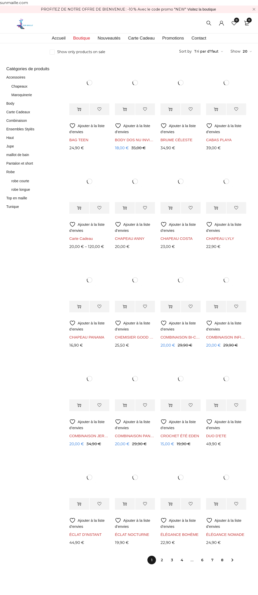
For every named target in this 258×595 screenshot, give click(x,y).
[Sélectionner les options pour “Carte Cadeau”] (79, 208)
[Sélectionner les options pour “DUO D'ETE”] (216, 405)
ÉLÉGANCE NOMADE (225, 534)
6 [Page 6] (202, 560)
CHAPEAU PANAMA (86, 337)
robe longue (20, 190)
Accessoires (15, 77)
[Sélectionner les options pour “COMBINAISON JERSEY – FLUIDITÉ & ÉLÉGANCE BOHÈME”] (79, 405)
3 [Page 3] (172, 560)
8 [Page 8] (222, 560)
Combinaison (16, 121)
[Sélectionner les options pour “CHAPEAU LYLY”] (216, 208)
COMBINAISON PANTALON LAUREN (135, 436)
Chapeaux (19, 86)
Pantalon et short (19, 163)
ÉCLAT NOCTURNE (132, 534)
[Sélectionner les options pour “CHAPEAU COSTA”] (170, 208)
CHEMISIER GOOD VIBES (135, 337)
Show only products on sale (81, 52)
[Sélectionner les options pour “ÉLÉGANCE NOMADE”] (216, 504)
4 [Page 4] (182, 560)
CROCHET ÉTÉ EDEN (179, 436)
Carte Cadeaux (18, 112)
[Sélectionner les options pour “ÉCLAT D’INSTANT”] (79, 504)
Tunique (12, 207)
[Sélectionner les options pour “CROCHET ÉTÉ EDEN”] (170, 405)
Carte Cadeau (81, 238)
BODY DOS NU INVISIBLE (135, 140)
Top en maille (16, 198)
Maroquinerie (21, 95)
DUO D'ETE (216, 436)
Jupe (10, 146)
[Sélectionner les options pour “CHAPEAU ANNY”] (125, 208)
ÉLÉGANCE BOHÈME (179, 534)
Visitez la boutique (201, 9)
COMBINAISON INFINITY (226, 337)
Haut (10, 138)
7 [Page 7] (212, 560)
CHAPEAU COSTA (176, 238)
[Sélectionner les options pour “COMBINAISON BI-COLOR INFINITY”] (170, 307)
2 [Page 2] (162, 560)
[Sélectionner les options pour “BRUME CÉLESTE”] (170, 109)
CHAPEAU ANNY (130, 238)
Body (10, 103)
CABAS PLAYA (219, 140)
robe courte (20, 181)
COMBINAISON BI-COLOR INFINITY (180, 337)
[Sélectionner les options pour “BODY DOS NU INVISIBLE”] (125, 109)
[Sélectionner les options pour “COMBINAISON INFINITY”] (216, 307)
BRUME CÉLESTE (176, 140)
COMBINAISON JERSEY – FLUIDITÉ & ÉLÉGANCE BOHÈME (89, 436)
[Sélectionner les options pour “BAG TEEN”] (79, 109)
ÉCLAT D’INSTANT (85, 534)
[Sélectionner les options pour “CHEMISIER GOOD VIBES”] (125, 307)
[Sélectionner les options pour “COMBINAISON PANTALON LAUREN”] (125, 405)
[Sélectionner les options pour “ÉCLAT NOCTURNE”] (125, 504)
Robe (10, 172)
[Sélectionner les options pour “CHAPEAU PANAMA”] (79, 307)
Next (232, 560)
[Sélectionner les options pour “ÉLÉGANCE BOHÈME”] (170, 504)
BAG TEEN (78, 140)
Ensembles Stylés (20, 129)
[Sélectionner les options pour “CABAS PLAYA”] (216, 109)
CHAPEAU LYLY (220, 238)
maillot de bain (17, 155)
